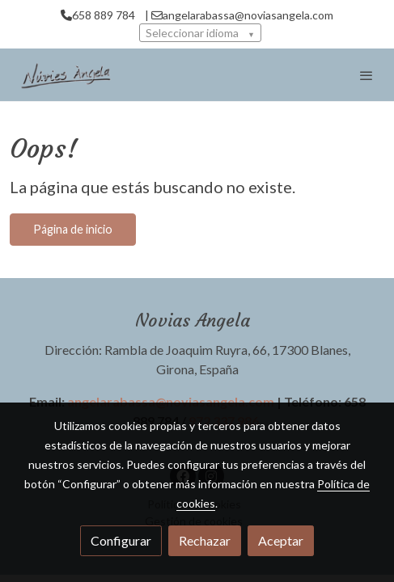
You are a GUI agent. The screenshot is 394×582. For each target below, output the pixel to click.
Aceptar (280, 540)
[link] (64, 75)
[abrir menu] (366, 75)
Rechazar (205, 540)
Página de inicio (72, 229)
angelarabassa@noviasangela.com (170, 401)
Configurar (121, 540)
